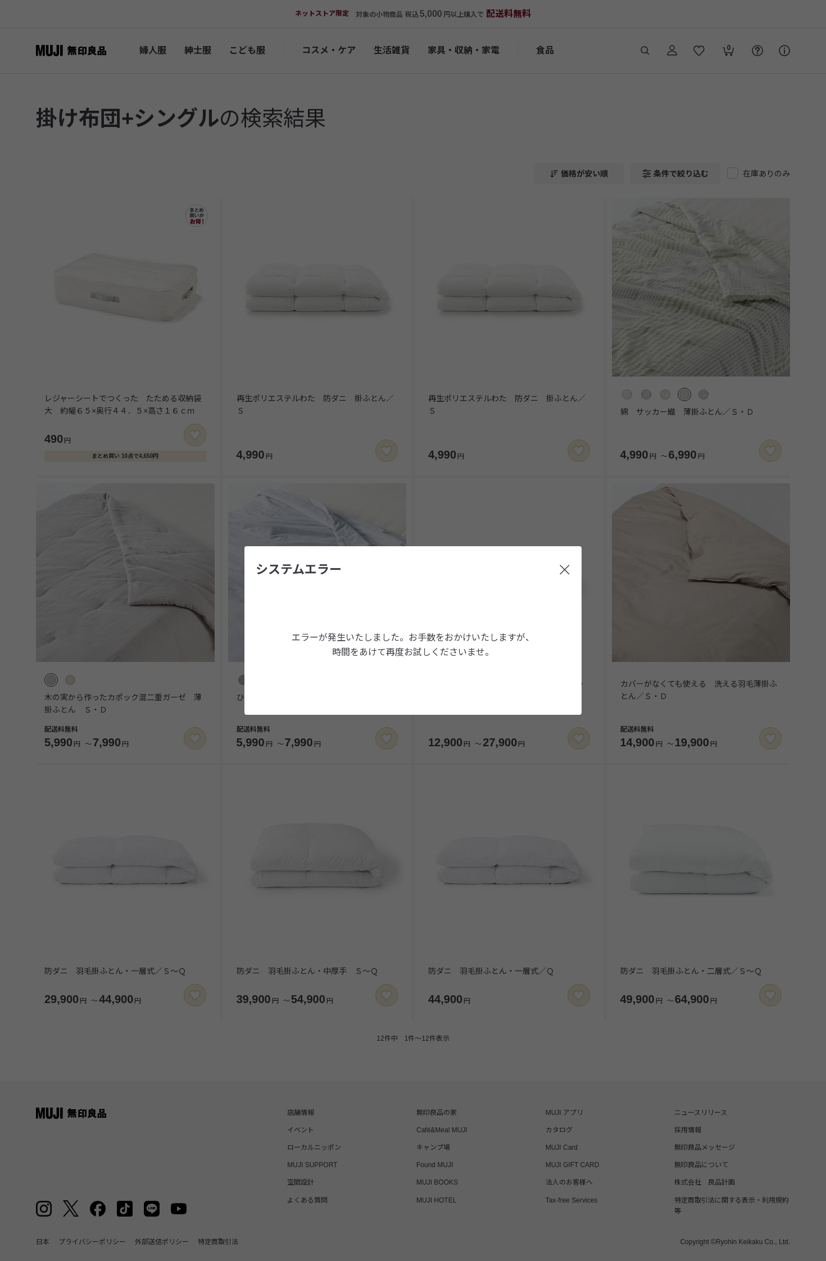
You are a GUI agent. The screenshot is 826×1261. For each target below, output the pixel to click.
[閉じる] (564, 569)
